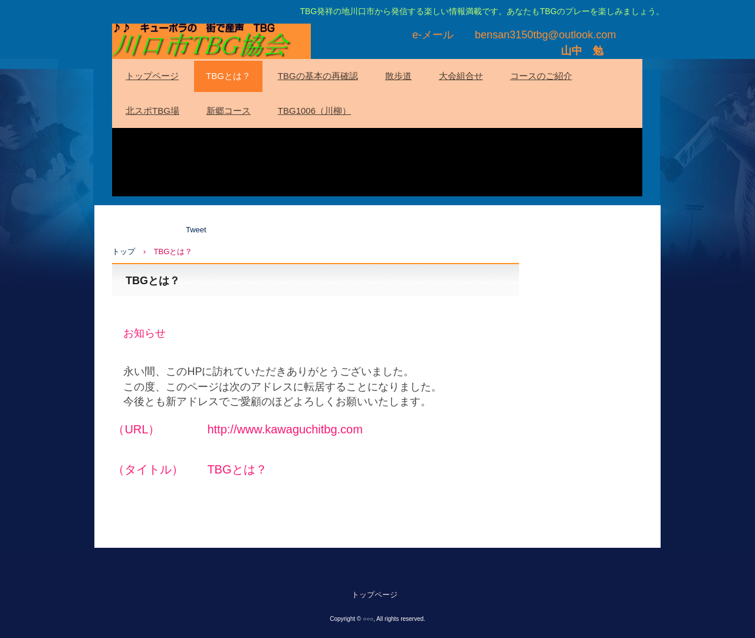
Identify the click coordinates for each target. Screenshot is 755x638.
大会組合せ (461, 76)
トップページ (152, 76)
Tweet (196, 229)
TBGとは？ (228, 76)
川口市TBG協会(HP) (211, 41)
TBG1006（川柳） (314, 111)
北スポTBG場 (152, 111)
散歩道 (398, 76)
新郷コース (228, 111)
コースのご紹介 (541, 76)
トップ (123, 251)
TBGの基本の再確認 (318, 76)
